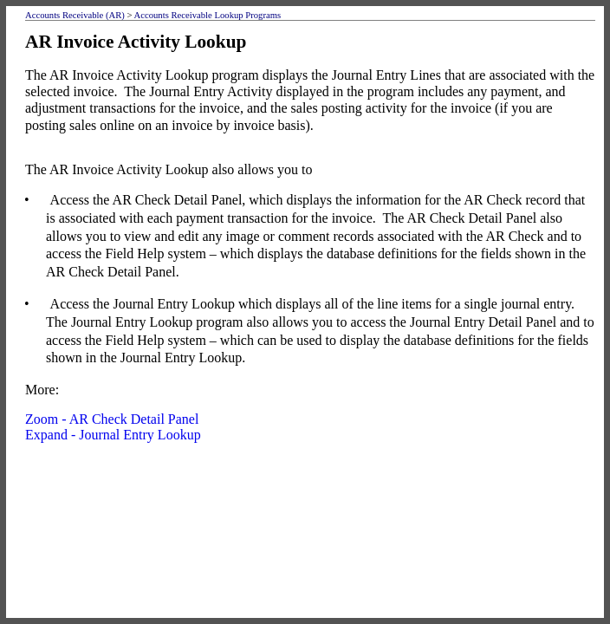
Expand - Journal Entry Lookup (113, 434)
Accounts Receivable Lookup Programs (208, 15)
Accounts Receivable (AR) (75, 15)
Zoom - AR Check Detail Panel (111, 419)
